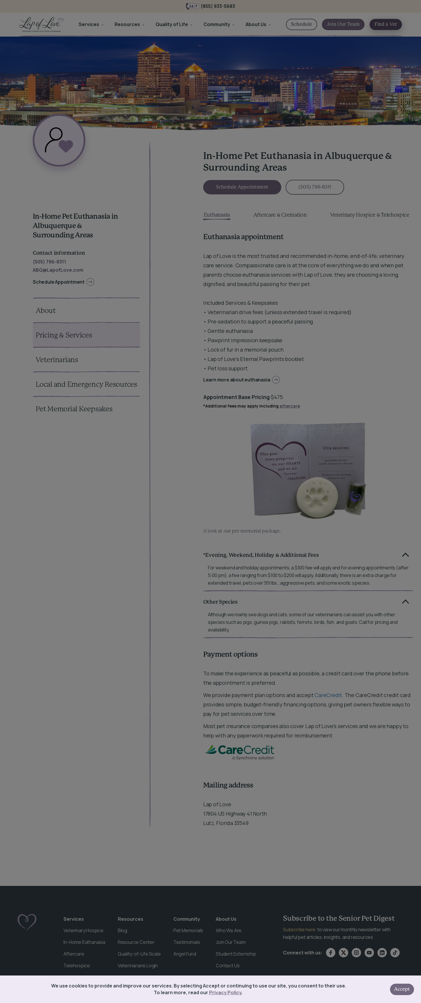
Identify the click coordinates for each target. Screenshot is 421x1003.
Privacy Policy (225, 992)
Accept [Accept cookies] (402, 989)
